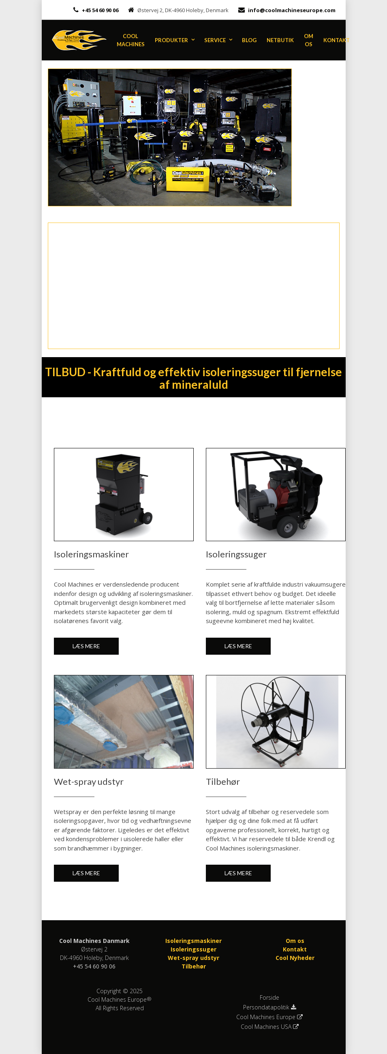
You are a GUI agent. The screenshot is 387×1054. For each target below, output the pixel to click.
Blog (249, 40)
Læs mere (86, 646)
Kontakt (336, 40)
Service (215, 40)
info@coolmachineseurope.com (292, 10)
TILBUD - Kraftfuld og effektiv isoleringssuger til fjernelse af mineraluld (193, 378)
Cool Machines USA (270, 1027)
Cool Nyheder (295, 958)
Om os (308, 40)
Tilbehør (194, 966)
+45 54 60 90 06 (99, 10)
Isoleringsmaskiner (193, 941)
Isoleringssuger (193, 949)
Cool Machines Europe (269, 1017)
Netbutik (280, 40)
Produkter (171, 40)
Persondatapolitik (269, 1007)
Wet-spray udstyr (193, 958)
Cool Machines (131, 40)
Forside (269, 997)
